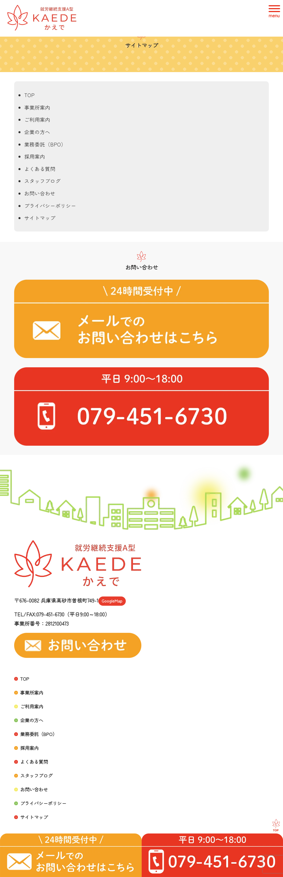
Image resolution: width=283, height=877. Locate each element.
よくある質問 (39, 168)
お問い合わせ (39, 193)
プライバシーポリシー (50, 205)
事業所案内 (37, 107)
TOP (29, 95)
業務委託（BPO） (45, 144)
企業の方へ (37, 131)
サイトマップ (39, 217)
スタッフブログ (42, 181)
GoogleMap (112, 601)
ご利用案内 (37, 119)
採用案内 (34, 156)
